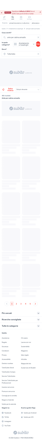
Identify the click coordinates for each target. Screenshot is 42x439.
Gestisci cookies (7, 363)
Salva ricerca (7, 89)
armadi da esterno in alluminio (19, 23)
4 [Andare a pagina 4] (25, 304)
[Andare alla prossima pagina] (35, 304)
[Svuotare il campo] (38, 37)
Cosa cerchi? (6, 33)
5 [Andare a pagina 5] (30, 304)
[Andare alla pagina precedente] (6, 304)
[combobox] (21, 37)
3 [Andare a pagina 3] (21, 304)
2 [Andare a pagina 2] (16, 304)
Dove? (4, 49)
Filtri (38, 44)
